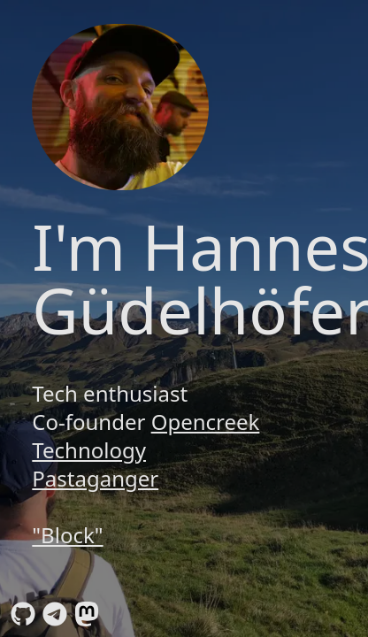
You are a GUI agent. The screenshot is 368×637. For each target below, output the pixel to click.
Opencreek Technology (145, 435)
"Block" (67, 534)
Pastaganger (95, 478)
